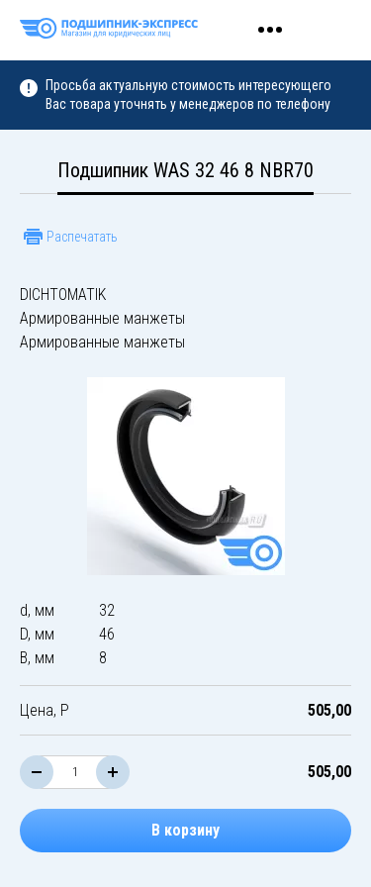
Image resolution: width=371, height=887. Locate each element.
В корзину (185, 830)
